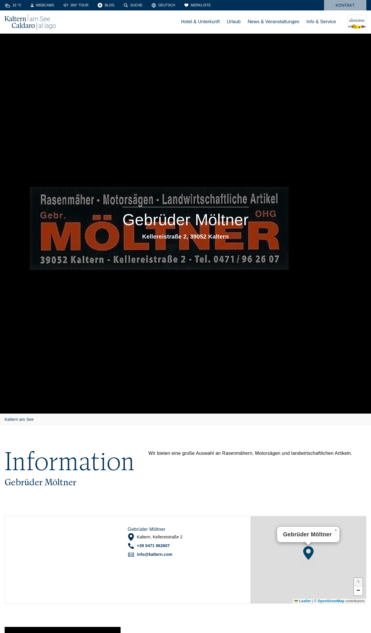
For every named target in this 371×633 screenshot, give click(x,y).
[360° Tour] (76, 5)
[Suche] (133, 5)
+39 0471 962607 (153, 545)
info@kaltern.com (154, 554)
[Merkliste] (197, 5)
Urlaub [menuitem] (234, 21)
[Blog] (106, 5)
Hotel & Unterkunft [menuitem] (200, 21)
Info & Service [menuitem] (321, 21)
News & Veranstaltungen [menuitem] (273, 21)
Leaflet (302, 601)
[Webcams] (42, 5)
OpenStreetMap (331, 601)
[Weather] (13, 5)
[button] (308, 553)
